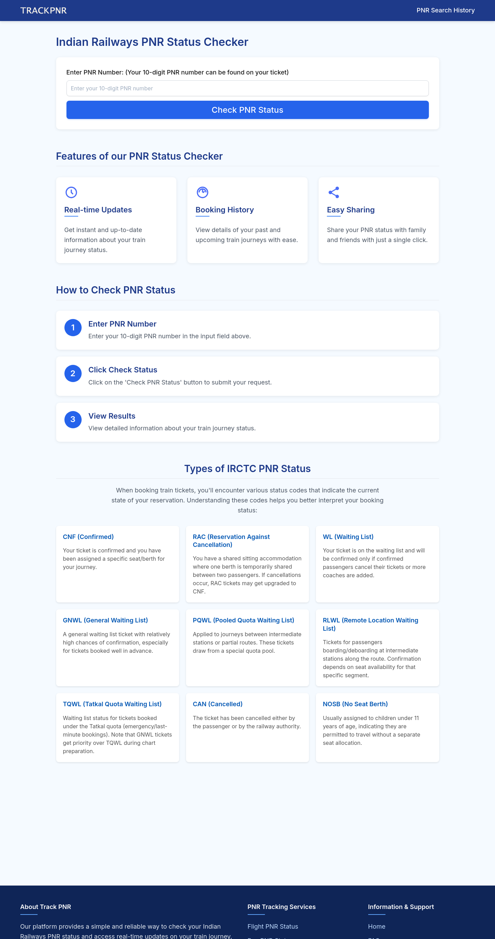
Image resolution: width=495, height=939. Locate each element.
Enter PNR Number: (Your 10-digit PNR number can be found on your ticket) (177, 72)
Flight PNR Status (273, 926)
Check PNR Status (247, 110)
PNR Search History (446, 10)
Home (376, 926)
